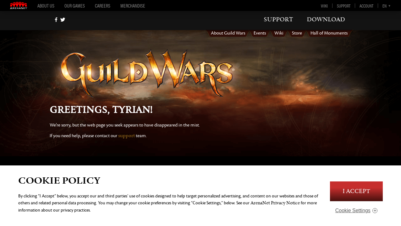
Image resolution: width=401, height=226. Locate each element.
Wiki (324, 6)
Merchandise (132, 5)
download (326, 19)
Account (366, 6)
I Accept (356, 191)
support (278, 19)
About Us (45, 5)
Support (343, 6)
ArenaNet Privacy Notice (275, 203)
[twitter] (62, 19)
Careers (102, 5)
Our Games (74, 5)
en (384, 6)
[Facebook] (56, 19)
